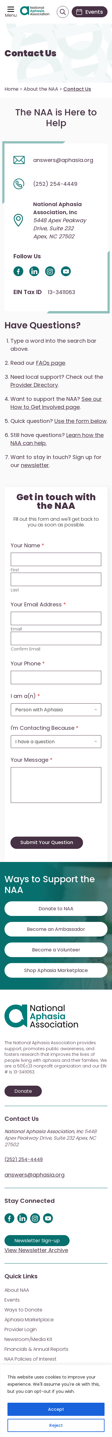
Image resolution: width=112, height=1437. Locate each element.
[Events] (90, 11)
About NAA (16, 1290)
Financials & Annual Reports (36, 1349)
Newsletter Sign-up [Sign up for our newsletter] (37, 1240)
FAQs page (50, 363)
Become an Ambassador (56, 929)
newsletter (35, 465)
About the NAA (41, 89)
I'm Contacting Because (45, 728)
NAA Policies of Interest (30, 1359)
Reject (56, 1425)
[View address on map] (56, 220)
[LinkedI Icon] (34, 271)
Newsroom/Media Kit (28, 1339)
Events (12, 1300)
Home (11, 89)
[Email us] (56, 159)
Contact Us (30, 53)
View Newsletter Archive (36, 1250)
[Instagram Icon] (50, 271)
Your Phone (28, 663)
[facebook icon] (18, 271)
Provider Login (20, 1329)
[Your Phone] (56, 677)
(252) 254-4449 (23, 1159)
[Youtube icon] (66, 271)
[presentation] (55, 832)
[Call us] (56, 183)
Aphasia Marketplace (29, 1319)
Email (16, 629)
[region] (56, 1401)
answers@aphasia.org (34, 1174)
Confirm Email (25, 649)
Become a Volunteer (56, 949)
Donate (23, 1091)
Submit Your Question (46, 842)
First (15, 570)
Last (15, 590)
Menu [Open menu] (11, 15)
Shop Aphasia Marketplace (56, 970)
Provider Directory (34, 385)
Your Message (32, 760)
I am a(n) (25, 696)
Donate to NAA (56, 908)
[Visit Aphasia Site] (34, 12)
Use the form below (80, 421)
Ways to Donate (23, 1309)
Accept (56, 1409)
